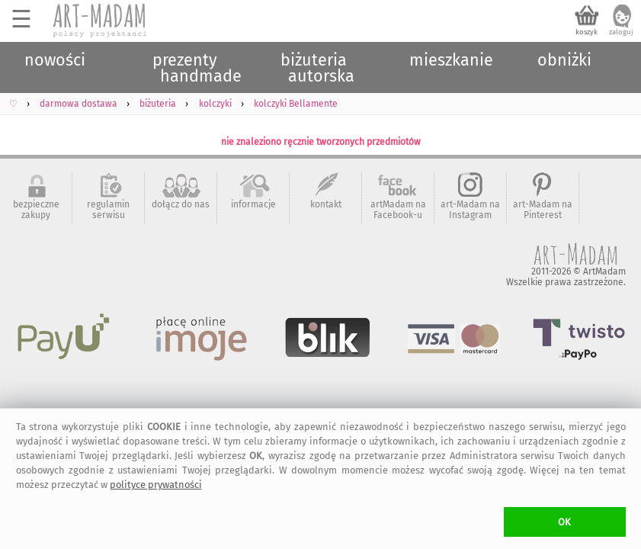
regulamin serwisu (108, 209)
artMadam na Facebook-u (398, 209)
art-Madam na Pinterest (542, 209)
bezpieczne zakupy (36, 209)
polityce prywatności (156, 484)
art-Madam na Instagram (470, 209)
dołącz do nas (181, 204)
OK (564, 522)
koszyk (586, 32)
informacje (253, 204)
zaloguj (621, 32)
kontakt (325, 204)
